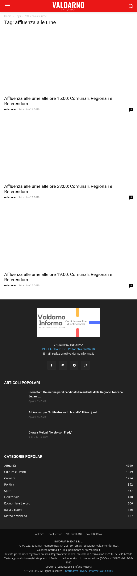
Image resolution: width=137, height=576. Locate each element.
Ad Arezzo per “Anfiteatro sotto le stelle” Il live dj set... (64, 412)
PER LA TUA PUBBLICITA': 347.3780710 (68, 349)
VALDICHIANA (74, 534)
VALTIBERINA (94, 534)
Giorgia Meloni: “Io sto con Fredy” (50, 432)
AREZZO (40, 534)
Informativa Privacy (76, 571)
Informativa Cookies (101, 571)
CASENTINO (55, 534)
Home (7, 16)
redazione (10, 109)
